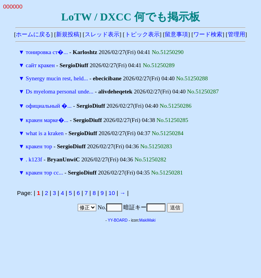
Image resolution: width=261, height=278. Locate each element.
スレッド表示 (102, 34)
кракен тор (39, 146)
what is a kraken (45, 133)
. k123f (34, 159)
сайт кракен (40, 65)
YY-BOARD (118, 220)
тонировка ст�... (47, 52)
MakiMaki (147, 220)
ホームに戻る (33, 34)
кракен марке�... (47, 120)
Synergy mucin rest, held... (57, 78)
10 (112, 193)
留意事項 (176, 34)
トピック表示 (142, 34)
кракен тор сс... (44, 173)
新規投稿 (67, 34)
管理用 (236, 34)
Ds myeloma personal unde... (60, 91)
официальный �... (49, 106)
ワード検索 (207, 34)
